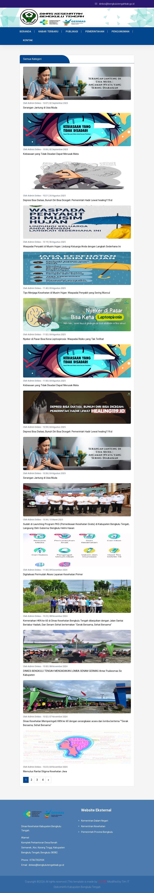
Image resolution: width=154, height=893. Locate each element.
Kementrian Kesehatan (93, 826)
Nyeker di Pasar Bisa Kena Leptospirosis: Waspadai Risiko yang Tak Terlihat (63, 339)
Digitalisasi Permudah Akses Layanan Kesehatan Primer (53, 574)
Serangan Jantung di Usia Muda (40, 107)
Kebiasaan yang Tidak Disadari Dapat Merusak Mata (51, 154)
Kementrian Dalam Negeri (94, 820)
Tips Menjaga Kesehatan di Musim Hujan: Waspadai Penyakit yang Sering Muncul (66, 292)
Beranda (25, 31)
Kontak (28, 40)
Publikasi (72, 31)
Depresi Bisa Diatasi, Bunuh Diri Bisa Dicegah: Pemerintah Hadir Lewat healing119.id (67, 200)
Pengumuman (120, 31)
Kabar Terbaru (48, 31)
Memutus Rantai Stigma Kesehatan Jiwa (45, 771)
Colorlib (102, 881)
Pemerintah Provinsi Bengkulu (97, 832)
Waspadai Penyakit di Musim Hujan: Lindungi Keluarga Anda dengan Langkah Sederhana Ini (72, 246)
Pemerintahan (94, 31)
